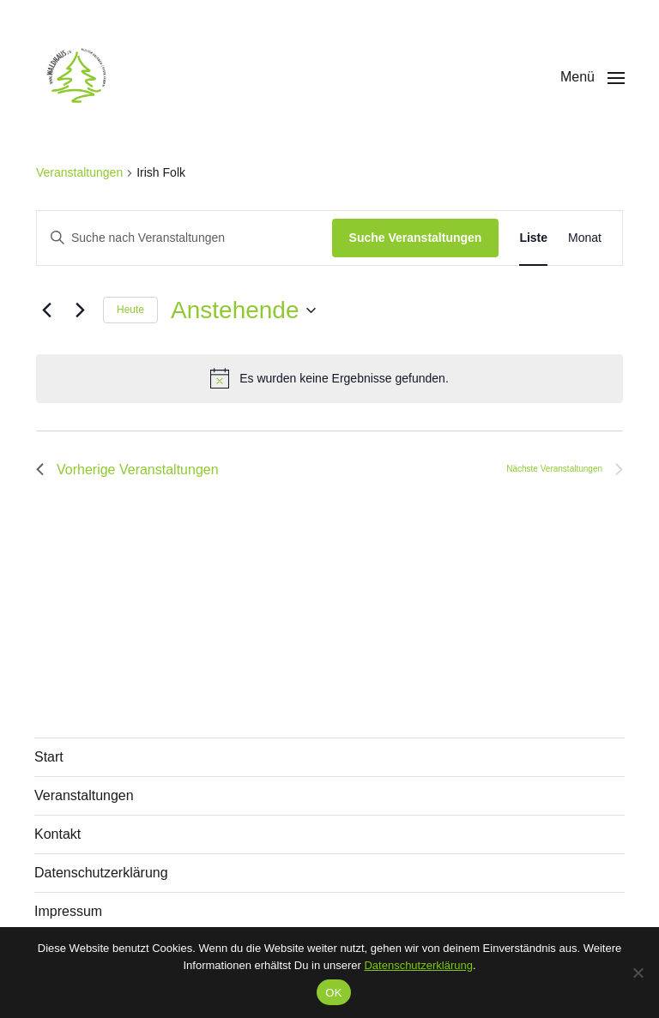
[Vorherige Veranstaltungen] (46, 310)
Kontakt (57, 834)
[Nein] (637, 972)
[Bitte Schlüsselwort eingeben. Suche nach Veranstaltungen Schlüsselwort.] (184, 238)
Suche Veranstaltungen (415, 237)
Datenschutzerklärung (101, 872)
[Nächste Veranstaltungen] (80, 310)
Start (48, 757)
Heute (130, 310)
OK (333, 992)
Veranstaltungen (79, 172)
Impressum (68, 911)
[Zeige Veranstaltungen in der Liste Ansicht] (533, 238)
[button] (592, 77)
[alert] (329, 378)
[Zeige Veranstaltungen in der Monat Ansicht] (585, 238)
